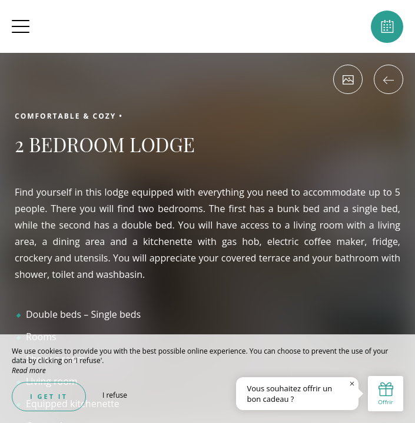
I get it (49, 396)
